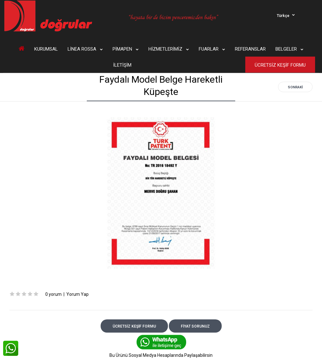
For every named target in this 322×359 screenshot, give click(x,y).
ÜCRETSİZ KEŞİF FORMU (134, 326)
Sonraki (295, 87)
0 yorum (53, 294)
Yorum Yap (77, 294)
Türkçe (283, 16)
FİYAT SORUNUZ (195, 326)
